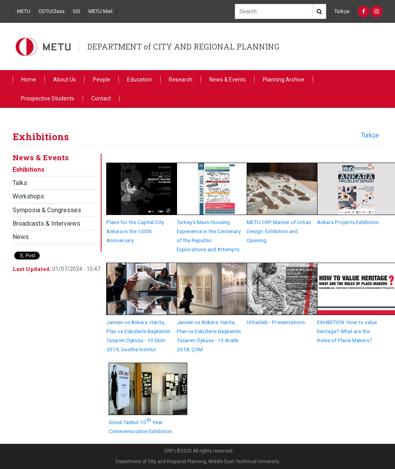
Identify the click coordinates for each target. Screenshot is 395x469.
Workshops (28, 196)
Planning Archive (284, 79)
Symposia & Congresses (47, 210)
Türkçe (341, 11)
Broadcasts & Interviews (46, 223)
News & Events (227, 79)
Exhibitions (28, 169)
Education (139, 79)
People (101, 79)
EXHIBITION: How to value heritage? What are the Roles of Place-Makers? (347, 331)
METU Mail (101, 11)
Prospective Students (47, 98)
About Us (64, 79)
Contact (101, 98)
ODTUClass (52, 11)
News (21, 237)
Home (28, 79)
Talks (20, 183)
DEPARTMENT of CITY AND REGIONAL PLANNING (183, 46)
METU (23, 11)
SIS (76, 11)
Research (180, 79)
